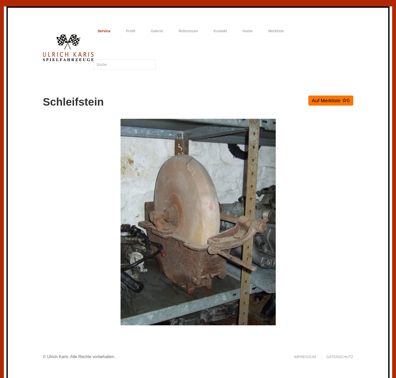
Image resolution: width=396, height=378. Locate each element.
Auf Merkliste (331, 100)
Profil (130, 31)
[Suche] (125, 64)
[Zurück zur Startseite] (68, 47)
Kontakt (220, 31)
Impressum (305, 357)
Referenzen (188, 31)
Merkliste (276, 31)
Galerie (157, 31)
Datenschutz (339, 357)
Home (248, 31)
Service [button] (104, 31)
